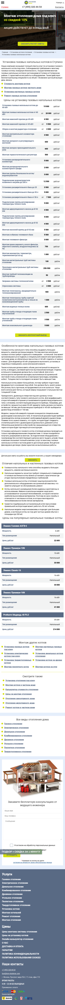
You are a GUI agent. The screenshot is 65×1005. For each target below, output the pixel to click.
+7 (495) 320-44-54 (32, 7)
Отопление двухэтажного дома (19, 703)
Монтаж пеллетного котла (16, 667)
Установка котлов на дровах (48, 660)
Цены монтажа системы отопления (19, 931)
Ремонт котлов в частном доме (20, 707)
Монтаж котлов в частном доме (20, 685)
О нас (5, 943)
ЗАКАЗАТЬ (32, 460)
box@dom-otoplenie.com (11, 973)
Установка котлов (11, 909)
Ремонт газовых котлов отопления (20, 96)
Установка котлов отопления (21, 52)
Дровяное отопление (14, 740)
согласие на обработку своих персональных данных (32, 862)
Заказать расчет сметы (32, 44)
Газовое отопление (13, 724)
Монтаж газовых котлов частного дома (22, 88)
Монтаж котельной (11, 912)
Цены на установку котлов (15, 935)
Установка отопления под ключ (20, 680)
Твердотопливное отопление (17, 751)
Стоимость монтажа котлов (17, 84)
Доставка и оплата (12, 946)
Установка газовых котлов (44, 52)
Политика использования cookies (21, 957)
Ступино (4, 7)
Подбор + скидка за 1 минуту (21, 851)
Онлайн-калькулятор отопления (17, 939)
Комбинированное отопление (18, 736)
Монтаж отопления (11, 920)
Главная (5, 52)
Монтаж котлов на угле (46, 667)
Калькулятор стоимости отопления (21, 689)
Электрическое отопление (16, 728)
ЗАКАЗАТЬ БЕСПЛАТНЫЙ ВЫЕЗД (32, 335)
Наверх (59, 3)
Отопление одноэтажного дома (20, 698)
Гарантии (7, 950)
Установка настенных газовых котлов (22, 92)
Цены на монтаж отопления (18, 694)
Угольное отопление (13, 744)
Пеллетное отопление (14, 747)
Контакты (59, 7)
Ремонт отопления (11, 916)
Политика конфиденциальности (20, 954)
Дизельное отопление (14, 732)
